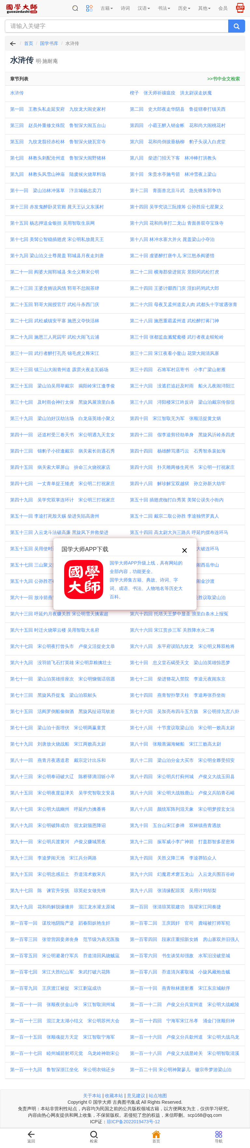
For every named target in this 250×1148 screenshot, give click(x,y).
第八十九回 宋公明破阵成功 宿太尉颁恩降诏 (58, 825)
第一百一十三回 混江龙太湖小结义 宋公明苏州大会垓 (64, 1021)
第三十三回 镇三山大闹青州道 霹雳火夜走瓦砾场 (59, 369)
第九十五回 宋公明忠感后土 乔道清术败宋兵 (58, 874)
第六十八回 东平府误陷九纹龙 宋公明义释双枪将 (182, 646)
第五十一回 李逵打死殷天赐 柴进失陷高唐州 (54, 516)
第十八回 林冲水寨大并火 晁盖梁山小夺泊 (172, 239)
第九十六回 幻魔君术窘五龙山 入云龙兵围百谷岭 (182, 874)
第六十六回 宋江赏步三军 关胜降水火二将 (172, 630)
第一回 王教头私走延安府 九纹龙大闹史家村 (58, 109)
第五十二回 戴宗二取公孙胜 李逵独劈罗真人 (174, 516)
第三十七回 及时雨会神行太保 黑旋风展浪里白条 (62, 402)
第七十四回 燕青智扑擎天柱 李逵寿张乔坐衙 (178, 695)
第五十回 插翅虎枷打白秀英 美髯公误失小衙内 (177, 499)
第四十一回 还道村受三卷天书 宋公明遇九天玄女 (62, 434)
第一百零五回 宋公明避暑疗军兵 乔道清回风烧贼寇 (64, 955)
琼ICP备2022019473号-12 (133, 1121)
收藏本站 (114, 1095)
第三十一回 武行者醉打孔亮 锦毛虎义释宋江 (54, 353)
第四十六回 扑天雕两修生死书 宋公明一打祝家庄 (182, 467)
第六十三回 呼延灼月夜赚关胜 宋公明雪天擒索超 (59, 613)
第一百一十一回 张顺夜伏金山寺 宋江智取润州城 (62, 1004)
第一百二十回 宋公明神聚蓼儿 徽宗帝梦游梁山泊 (180, 1069)
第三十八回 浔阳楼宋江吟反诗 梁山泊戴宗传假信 (182, 402)
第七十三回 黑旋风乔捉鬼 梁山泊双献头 (53, 695)
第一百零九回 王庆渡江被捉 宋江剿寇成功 (55, 988)
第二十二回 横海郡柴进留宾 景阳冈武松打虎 (174, 271)
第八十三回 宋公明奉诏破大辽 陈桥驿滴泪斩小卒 (62, 776)
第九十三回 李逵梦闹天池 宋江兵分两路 (53, 858)
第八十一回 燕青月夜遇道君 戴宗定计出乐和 (58, 760)
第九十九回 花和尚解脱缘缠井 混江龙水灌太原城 (62, 906)
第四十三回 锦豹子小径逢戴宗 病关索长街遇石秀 (62, 451)
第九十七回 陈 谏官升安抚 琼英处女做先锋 (58, 890)
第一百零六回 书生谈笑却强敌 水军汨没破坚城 (180, 955)
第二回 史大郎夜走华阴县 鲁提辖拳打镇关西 (178, 109)
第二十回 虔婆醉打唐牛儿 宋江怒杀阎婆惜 (172, 255)
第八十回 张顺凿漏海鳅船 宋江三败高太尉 (175, 744)
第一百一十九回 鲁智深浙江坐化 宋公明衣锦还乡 (62, 1069)
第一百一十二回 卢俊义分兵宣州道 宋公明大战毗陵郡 (184, 1005)
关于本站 (92, 1095)
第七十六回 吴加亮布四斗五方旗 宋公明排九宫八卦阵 (184, 712)
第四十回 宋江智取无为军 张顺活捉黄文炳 (175, 418)
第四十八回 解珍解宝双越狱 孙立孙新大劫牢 (178, 483)
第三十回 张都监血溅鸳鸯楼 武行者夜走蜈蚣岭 (177, 337)
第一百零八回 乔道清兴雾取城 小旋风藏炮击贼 (180, 971)
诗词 (125, 8)
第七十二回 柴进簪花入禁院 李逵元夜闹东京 (178, 678)
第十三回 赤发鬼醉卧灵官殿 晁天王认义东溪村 (57, 206)
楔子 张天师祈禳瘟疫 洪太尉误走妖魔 (171, 92)
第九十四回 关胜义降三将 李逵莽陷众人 (173, 858)
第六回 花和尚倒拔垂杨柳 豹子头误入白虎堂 (178, 141)
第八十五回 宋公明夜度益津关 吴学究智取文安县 (62, 792)
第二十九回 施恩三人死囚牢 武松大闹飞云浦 (54, 337)
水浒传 (17, 92)
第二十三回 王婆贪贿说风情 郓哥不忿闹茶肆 (54, 288)
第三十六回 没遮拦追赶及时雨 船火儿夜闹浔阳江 (182, 385)
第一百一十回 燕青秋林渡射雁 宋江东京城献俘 (180, 988)
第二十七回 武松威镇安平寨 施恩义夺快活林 (54, 320)
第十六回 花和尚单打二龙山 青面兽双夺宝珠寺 (177, 223)
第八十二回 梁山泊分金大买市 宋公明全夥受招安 (182, 760)
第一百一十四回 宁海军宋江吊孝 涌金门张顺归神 (182, 1020)
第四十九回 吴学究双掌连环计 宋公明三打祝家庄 (62, 499)
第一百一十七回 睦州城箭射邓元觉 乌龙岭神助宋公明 (64, 1054)
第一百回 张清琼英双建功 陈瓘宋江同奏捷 (175, 906)
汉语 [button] (144, 8)
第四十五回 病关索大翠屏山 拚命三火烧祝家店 (60, 467)
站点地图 (158, 1095)
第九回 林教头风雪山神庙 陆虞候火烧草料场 (58, 174)
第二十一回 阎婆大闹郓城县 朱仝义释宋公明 (54, 271)
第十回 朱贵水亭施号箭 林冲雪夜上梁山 (173, 174)
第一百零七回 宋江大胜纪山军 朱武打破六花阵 (60, 971)
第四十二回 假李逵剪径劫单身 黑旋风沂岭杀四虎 (182, 434)
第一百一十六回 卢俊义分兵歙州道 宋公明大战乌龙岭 (184, 1037)
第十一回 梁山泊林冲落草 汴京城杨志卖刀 (55, 190)
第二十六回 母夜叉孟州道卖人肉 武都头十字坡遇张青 (183, 304)
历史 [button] (184, 8)
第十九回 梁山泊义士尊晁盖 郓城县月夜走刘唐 (57, 255)
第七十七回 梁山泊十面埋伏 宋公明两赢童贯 (58, 727)
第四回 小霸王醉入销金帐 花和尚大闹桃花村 (178, 125)
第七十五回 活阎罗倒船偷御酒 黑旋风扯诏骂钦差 (62, 711)
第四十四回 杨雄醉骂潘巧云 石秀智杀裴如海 (178, 451)
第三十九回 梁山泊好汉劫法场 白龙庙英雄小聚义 (62, 418)
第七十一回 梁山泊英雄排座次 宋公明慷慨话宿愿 (62, 678)
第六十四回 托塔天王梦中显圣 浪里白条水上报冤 (179, 613)
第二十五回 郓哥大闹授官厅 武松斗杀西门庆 (54, 304)
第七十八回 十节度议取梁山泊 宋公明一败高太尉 (182, 727)
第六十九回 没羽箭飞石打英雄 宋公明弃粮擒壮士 (61, 662)
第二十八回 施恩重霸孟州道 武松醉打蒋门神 (174, 320)
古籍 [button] (107, 8)
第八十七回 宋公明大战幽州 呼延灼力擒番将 (58, 809)
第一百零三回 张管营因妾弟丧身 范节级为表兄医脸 (64, 939)
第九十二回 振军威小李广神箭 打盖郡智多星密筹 (182, 841)
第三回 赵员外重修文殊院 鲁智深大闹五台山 (58, 125)
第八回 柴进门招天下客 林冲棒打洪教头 (173, 158)
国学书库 (49, 43)
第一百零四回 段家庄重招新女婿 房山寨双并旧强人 (184, 939)
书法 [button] (164, 8)
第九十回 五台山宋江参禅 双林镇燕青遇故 (175, 825)
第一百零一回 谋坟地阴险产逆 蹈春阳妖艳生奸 (60, 923)
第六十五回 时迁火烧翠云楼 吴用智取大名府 (54, 630)
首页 (28, 43)
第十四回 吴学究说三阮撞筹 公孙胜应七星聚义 (177, 206)
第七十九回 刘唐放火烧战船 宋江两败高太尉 (58, 744)
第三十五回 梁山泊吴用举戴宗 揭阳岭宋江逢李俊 (62, 385)
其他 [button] (204, 8)
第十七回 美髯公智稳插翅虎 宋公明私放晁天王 (57, 239)
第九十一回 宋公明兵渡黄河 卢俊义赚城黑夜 (58, 841)
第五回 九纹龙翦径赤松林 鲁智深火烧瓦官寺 (58, 141)
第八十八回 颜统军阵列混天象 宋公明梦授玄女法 (182, 809)
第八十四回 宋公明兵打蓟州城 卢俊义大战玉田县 (182, 776)
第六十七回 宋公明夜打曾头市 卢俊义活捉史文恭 (62, 646)
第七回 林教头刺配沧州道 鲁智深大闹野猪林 (58, 158)
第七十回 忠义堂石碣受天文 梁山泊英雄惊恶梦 (180, 662)
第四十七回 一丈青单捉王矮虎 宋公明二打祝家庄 (62, 483)
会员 (223, 8)
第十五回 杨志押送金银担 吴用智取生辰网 (52, 223)
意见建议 (136, 1095)
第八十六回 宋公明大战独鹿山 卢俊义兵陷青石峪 (182, 792)
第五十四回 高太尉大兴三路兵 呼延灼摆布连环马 (179, 532)
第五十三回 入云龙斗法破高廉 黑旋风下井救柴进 (59, 532)
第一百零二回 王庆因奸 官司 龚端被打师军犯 (180, 923)
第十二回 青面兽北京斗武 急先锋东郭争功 (175, 190)
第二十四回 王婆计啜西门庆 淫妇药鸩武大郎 (174, 288)
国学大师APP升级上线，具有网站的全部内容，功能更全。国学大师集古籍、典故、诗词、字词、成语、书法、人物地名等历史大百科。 (146, 579)
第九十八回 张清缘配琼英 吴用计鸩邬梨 (173, 890)
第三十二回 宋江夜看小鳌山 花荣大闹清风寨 (174, 353)
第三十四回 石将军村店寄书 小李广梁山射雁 (178, 369)
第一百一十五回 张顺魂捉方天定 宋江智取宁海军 (62, 1037)
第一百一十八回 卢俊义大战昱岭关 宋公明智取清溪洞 (184, 1054)
